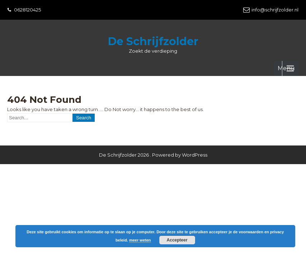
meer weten (140, 240)
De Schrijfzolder (153, 41)
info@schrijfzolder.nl (274, 10)
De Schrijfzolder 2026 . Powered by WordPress (153, 132)
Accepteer (177, 240)
